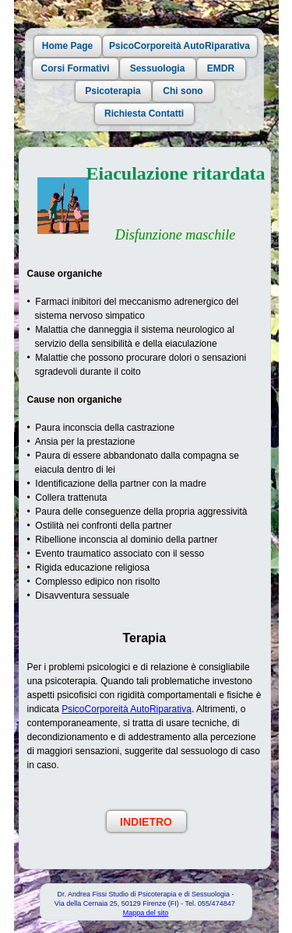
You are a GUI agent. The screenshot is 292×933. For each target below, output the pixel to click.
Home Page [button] (67, 45)
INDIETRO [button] (146, 822)
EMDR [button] (220, 68)
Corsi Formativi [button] (74, 68)
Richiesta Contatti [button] (144, 113)
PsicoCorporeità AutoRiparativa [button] (179, 45)
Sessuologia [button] (157, 68)
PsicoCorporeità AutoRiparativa (127, 709)
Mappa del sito (146, 913)
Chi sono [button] (182, 91)
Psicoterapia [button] (112, 91)
